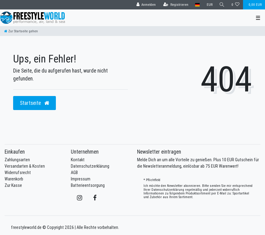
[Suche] (222, 4)
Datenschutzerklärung (90, 166)
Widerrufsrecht (18, 172)
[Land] (197, 4)
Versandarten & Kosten (25, 166)
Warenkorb (14, 179)
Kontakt (78, 159)
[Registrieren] (176, 4)
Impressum (80, 179)
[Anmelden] (146, 4)
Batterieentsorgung (88, 185)
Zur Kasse (13, 185)
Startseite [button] (34, 102)
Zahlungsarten (17, 159)
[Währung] (209, 4)
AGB (74, 172)
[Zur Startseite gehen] (21, 31)
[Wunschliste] (235, 4)
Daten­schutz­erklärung (167, 189)
